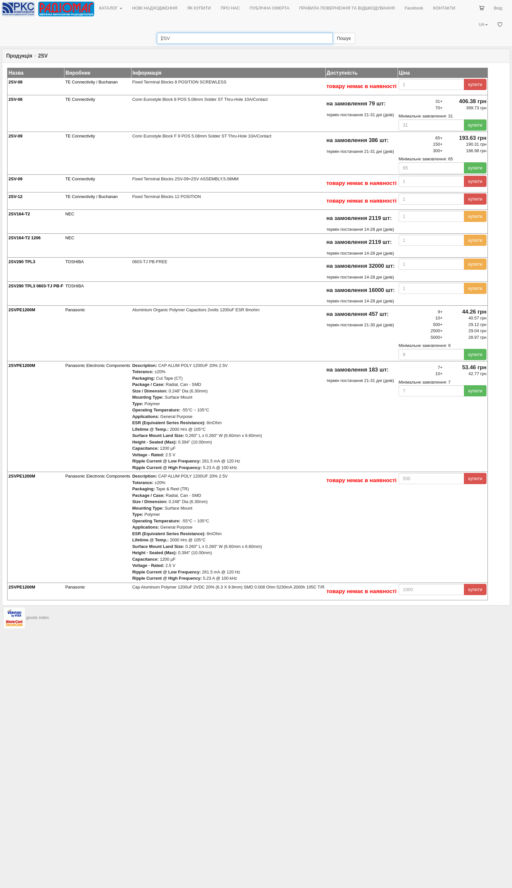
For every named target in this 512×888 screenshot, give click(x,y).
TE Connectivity (80, 99)
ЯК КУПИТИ (199, 8)
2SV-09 (16, 136)
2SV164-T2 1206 (25, 237)
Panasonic (75, 309)
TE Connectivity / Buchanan (91, 82)
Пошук (343, 38)
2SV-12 (16, 196)
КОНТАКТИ (444, 8)
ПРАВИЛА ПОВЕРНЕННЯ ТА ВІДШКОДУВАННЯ (347, 8)
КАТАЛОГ (110, 8)
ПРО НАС (230, 8)
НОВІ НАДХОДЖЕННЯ (154, 8)
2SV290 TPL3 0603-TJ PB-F (36, 285)
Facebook (413, 8)
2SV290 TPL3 (22, 261)
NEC (69, 213)
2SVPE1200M (22, 309)
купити (475, 84)
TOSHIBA (74, 261)
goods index (37, 617)
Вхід (498, 8)
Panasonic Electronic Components (97, 365)
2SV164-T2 (19, 213)
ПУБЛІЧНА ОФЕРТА (270, 8)
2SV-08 (16, 82)
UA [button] (483, 24)
